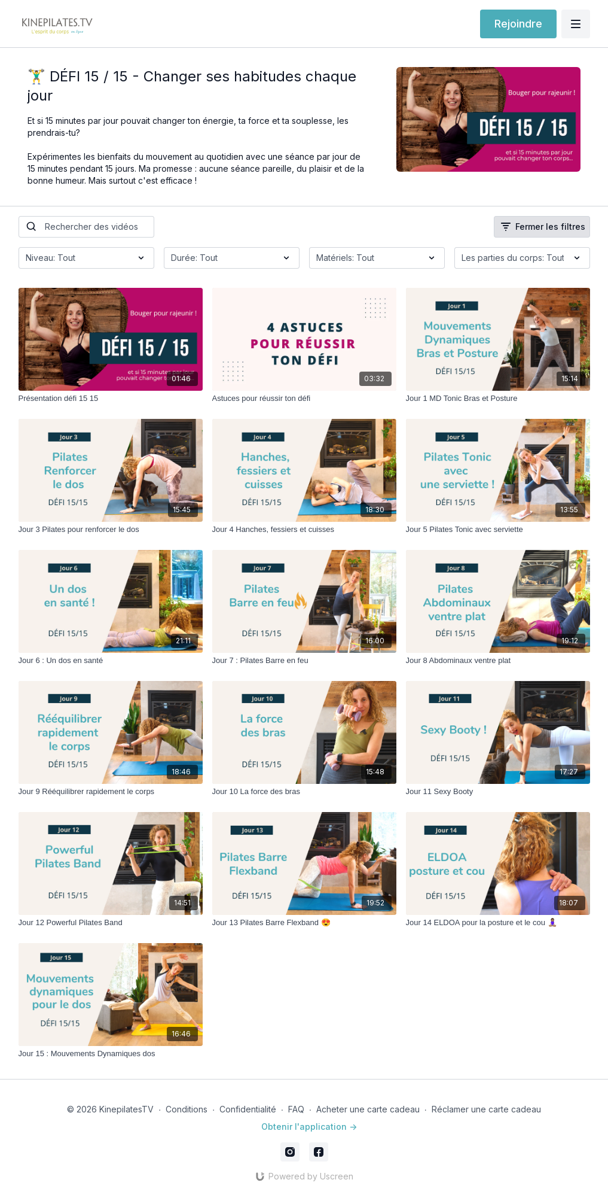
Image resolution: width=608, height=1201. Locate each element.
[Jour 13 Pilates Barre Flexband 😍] (304, 923)
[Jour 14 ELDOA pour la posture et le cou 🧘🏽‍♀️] (498, 923)
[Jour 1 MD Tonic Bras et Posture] (498, 399)
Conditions (186, 1109)
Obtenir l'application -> (309, 1126)
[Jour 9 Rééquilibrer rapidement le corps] (111, 792)
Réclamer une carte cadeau (486, 1109)
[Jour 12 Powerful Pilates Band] (111, 923)
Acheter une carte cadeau (368, 1109)
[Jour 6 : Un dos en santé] (111, 661)
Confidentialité (247, 1109)
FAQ (296, 1109)
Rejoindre (518, 23)
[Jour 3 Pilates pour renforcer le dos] (111, 530)
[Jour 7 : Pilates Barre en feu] (304, 661)
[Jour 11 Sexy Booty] (498, 792)
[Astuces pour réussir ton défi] (304, 399)
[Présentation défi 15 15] (111, 399)
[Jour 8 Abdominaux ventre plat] (498, 661)
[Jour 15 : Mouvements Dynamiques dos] (111, 1054)
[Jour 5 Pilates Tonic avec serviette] (498, 530)
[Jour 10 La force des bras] (304, 792)
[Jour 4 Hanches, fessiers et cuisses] (304, 530)
